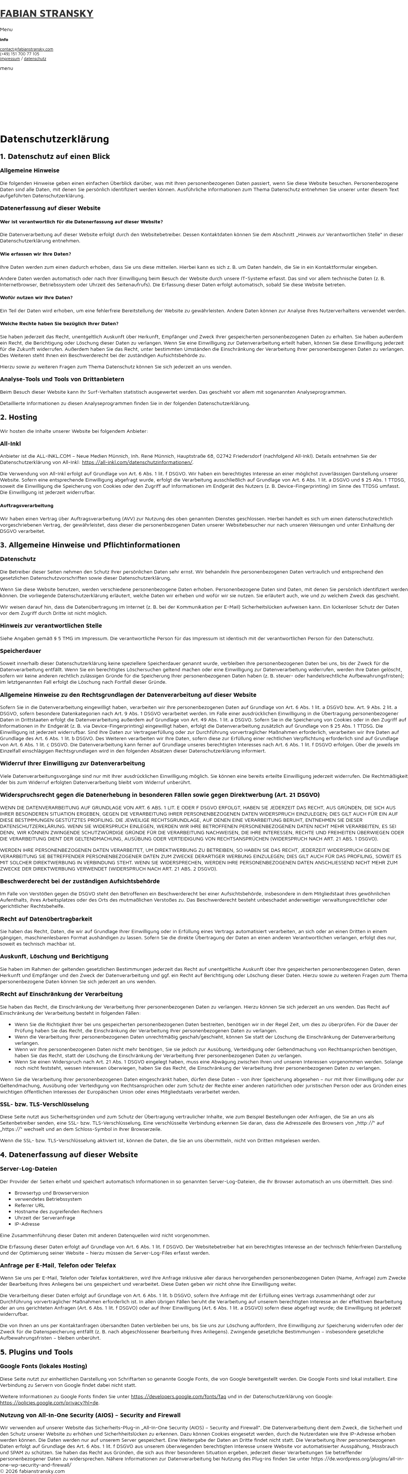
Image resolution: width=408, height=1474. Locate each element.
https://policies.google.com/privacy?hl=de (49, 1402)
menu (6, 68)
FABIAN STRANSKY (46, 13)
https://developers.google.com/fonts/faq (178, 1396)
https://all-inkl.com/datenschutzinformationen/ (137, 462)
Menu (6, 29)
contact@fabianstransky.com (26, 49)
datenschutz (35, 58)
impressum (10, 58)
